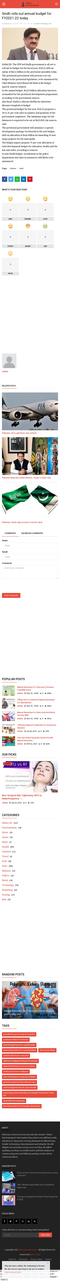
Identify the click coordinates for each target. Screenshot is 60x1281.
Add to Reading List (42, 24)
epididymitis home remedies (16, 1055)
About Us (12, 1259)
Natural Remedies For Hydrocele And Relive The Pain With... (36, 713)
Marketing (7, 890)
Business (7, 24)
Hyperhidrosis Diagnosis (14, 1101)
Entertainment (9, 827)
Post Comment (11, 595)
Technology (8, 885)
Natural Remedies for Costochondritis (19, 1050)
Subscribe (45, 1235)
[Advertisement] (30, 315)
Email (4, 552)
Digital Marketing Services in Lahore (19, 1066)
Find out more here (12, 1272)
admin (5, 371)
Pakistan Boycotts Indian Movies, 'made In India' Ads (26, 478)
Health (5, 847)
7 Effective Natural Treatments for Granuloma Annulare (36, 726)
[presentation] (22, 586)
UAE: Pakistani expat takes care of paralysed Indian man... (35, 1186)
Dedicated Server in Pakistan (15, 1071)
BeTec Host (35, 1254)
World (5, 880)
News (4, 866)
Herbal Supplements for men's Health (19, 1087)
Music (5, 842)
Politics (5, 875)
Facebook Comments (32, 533)
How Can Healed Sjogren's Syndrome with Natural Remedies (35, 739)
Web (4, 899)
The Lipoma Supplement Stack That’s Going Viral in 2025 (37, 1198)
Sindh (21, 168)
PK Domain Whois (47, 1050)
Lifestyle (6, 851)
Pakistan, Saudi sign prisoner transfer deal (22, 522)
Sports (5, 837)
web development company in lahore (19, 1077)
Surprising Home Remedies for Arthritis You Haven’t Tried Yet (28, 1094)
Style (4, 861)
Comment (7, 563)
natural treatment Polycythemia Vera (19, 1082)
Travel (5, 856)
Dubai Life (7, 823)
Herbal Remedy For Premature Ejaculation (21, 1106)
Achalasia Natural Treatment (15, 1039)
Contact (48, 1259)
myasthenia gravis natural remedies (19, 1034)
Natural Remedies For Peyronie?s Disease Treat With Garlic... (35, 688)
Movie (5, 832)
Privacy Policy (36, 1259)
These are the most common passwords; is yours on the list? (37, 1174)
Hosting (6, 894)
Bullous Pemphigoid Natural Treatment (20, 1061)
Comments (10, 533)
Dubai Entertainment (27, 1250)
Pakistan (13, 168)
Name (5, 540)
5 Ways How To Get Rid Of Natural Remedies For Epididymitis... (36, 701)
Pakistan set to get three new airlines (19, 433)
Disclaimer (23, 1259)
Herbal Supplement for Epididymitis (19, 1045)
